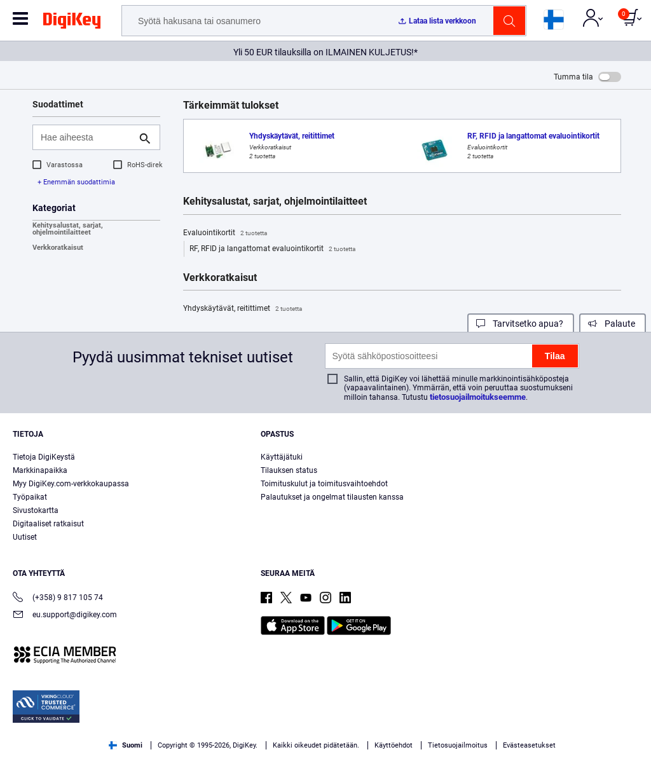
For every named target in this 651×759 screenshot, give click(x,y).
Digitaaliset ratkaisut (48, 523)
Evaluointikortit (225, 233)
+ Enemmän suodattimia (76, 182)
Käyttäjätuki (282, 457)
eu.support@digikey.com (65, 616)
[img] (71, 23)
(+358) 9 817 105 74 (58, 598)
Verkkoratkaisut (57, 247)
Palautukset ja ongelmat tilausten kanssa (332, 497)
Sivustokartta (35, 510)
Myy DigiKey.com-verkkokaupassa (71, 483)
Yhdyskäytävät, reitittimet (242, 309)
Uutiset (25, 537)
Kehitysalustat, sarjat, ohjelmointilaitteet (67, 229)
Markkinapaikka (40, 470)
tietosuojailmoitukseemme (478, 397)
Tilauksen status (289, 470)
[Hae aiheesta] (86, 137)
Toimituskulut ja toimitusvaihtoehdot (324, 483)
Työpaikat (30, 497)
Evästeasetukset (529, 745)
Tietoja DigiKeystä (44, 457)
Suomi (125, 745)
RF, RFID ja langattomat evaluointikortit (272, 249)
